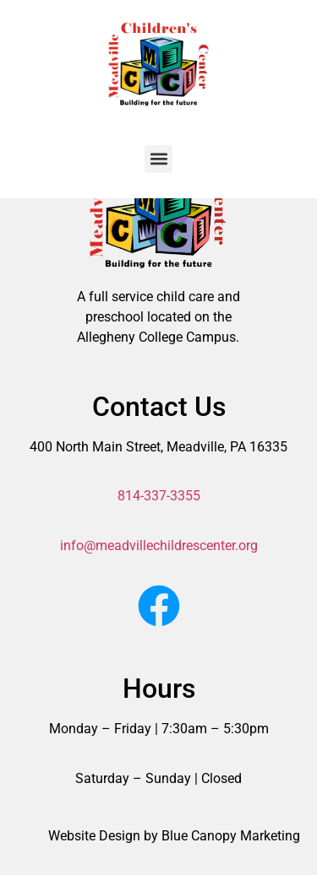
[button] (158, 159)
